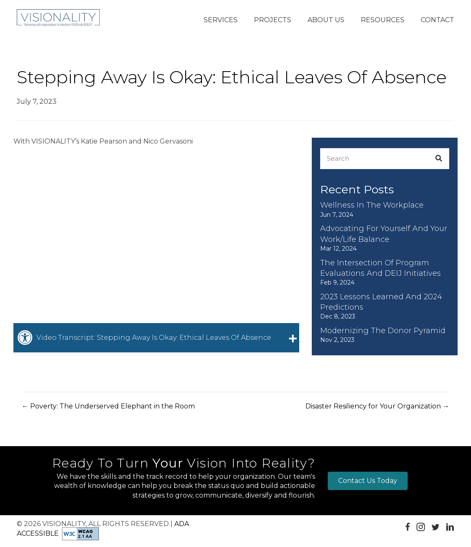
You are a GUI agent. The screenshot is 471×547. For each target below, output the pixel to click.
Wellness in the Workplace (372, 205)
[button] (221, 20)
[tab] (156, 337)
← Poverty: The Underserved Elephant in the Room (108, 406)
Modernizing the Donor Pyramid (382, 330)
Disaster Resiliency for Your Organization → (377, 406)
